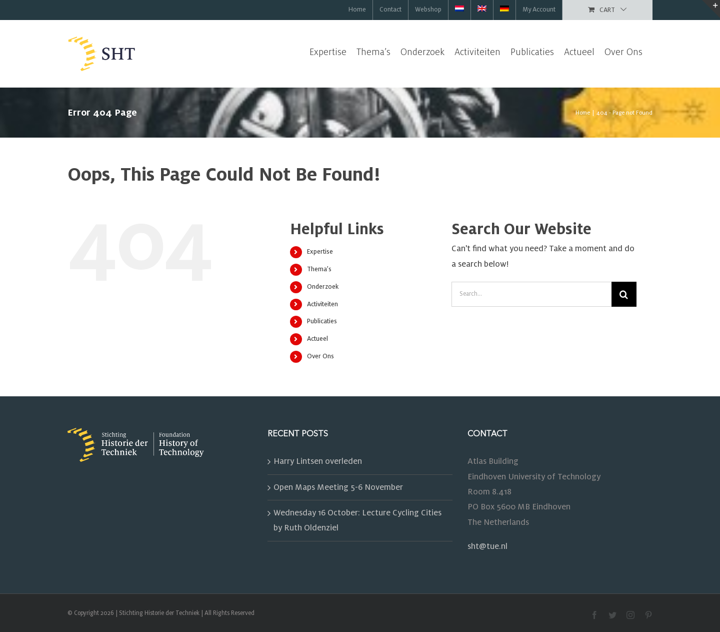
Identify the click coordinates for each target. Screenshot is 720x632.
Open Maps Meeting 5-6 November (338, 487)
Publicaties (322, 321)
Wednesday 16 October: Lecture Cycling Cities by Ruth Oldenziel (358, 520)
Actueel (317, 338)
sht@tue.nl (488, 546)
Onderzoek (322, 286)
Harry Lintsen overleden (318, 461)
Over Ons (320, 356)
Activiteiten (322, 304)
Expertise (320, 251)
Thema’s (319, 269)
